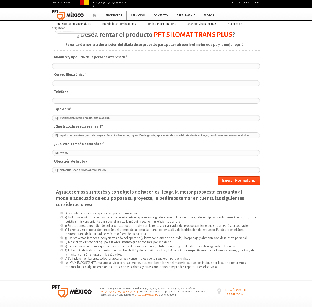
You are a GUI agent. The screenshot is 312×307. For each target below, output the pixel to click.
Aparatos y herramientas (201, 23)
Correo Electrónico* (70, 75)
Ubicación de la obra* (71, 161)
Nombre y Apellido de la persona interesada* (90, 57)
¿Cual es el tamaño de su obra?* (79, 144)
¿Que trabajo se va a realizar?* (78, 127)
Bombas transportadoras (162, 23)
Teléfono (61, 92)
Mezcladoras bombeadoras (119, 23)
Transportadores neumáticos (74, 23)
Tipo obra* (63, 109)
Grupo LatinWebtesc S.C (146, 294)
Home (94, 15)
